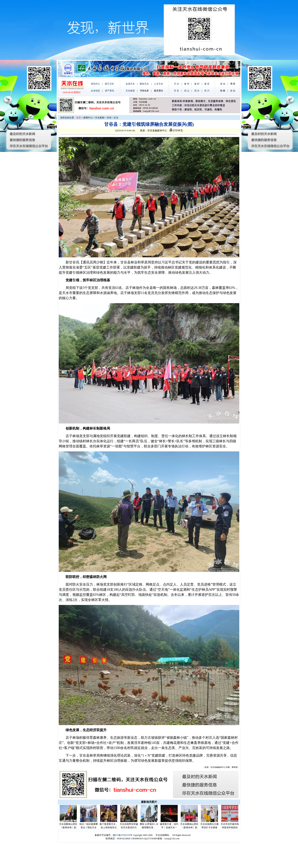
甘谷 (109, 117)
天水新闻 (99, 117)
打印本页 (176, 130)
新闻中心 (88, 117)
